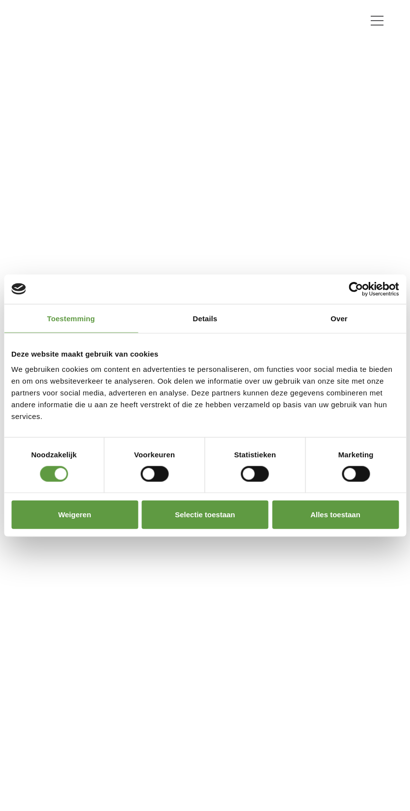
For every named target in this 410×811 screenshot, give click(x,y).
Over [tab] (339, 318)
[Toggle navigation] (377, 20)
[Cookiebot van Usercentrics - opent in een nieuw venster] (356, 288)
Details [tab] (205, 318)
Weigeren (74, 514)
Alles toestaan (335, 514)
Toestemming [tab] (71, 318)
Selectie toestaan (205, 514)
